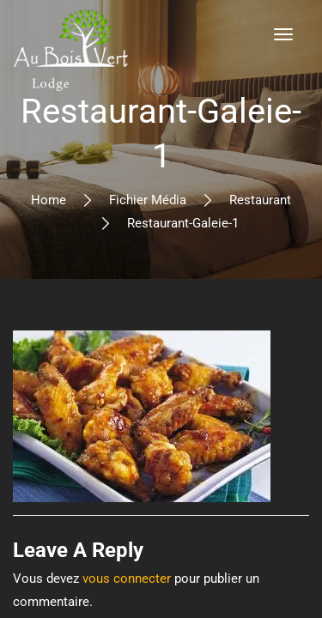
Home (48, 200)
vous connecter (126, 578)
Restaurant (260, 200)
